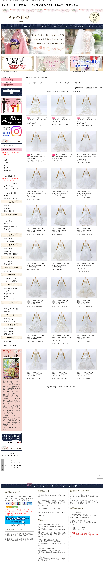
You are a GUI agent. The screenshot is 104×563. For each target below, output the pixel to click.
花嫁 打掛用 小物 (9, 176)
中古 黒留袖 (8, 239)
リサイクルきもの (10, 278)
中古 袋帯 (7, 306)
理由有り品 (7, 341)
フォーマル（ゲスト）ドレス (12, 189)
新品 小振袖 (8, 231)
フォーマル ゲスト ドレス (56, 83)
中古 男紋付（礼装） (10, 288)
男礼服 (67, 83)
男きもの (7, 296)
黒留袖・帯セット (10, 241)
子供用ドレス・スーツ (11, 198)
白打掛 (6, 157)
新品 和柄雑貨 (8, 329)
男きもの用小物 (9, 299)
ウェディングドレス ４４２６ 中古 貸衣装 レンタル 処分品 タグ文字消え (36, 193)
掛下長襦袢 (7, 170)
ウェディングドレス (41, 71)
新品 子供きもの (9, 321)
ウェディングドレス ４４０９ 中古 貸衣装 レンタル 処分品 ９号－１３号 (61, 337)
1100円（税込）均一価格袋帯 (9, 71)
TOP (27, 77)
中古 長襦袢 (8, 261)
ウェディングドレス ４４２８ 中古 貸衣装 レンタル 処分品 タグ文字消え (86, 156)
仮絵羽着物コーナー (10, 146)
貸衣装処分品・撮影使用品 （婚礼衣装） (10, 153)
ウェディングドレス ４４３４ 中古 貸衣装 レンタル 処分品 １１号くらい (37, 119)
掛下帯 (6, 168)
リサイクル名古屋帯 (10, 281)
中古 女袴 (7, 218)
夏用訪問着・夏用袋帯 (11, 254)
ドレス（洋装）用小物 (11, 193)
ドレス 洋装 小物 (75, 83)
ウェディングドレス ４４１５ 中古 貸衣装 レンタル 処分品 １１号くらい (86, 265)
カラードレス (43, 83)
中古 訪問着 (8, 249)
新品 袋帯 (7, 311)
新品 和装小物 (8, 334)
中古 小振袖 (8, 221)
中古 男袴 (7, 291)
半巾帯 (6, 223)
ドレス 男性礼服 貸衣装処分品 (38, 77)
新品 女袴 (7, 229)
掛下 (5, 165)
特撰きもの (7, 271)
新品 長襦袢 (8, 264)
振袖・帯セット (9, 211)
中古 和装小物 (8, 331)
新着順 (100, 88)
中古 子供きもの (9, 319)
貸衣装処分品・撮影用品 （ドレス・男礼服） (10, 179)
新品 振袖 (7, 208)
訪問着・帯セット (10, 251)
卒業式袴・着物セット (11, 226)
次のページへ (76, 91)
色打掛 (6, 160)
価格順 (95, 88)
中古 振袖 (7, 206)
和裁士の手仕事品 (10, 345)
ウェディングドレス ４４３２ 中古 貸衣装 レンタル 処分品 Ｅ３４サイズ (87, 119)
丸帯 (5, 173)
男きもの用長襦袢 (10, 294)
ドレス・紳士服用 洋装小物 (77, 71)
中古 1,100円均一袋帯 (11, 309)
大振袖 (6, 162)
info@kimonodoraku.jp (82, 517)
